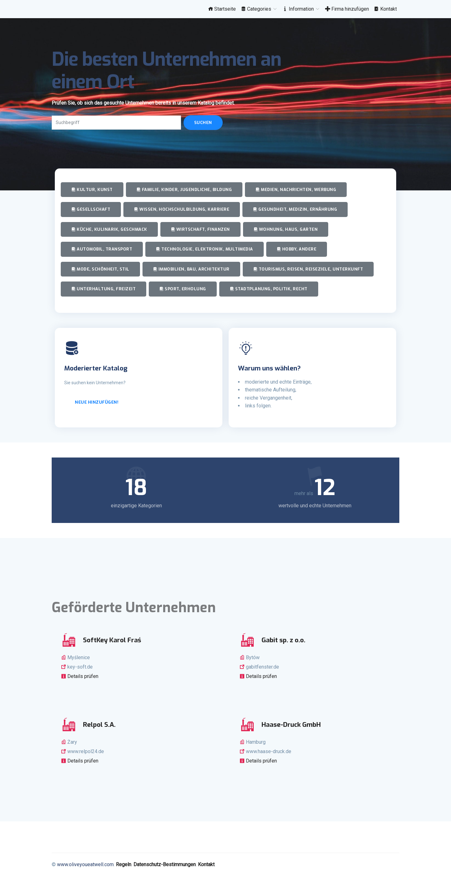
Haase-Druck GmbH (291, 724)
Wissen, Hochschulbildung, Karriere (181, 209)
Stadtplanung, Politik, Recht (269, 289)
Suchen (203, 122)
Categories (259, 9)
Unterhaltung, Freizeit (103, 289)
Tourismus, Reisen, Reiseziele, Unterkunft (308, 269)
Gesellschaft (90, 209)
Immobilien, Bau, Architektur (191, 269)
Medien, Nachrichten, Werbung (296, 189)
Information (301, 9)
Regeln (123, 864)
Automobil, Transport (101, 249)
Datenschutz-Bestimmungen (164, 864)
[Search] (116, 123)
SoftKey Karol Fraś (112, 640)
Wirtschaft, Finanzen (200, 229)
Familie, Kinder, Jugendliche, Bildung (184, 189)
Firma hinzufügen (347, 9)
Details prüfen (82, 676)
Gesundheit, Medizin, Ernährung (295, 209)
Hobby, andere (297, 249)
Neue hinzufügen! (96, 402)
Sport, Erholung (182, 289)
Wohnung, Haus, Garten (286, 229)
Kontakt (385, 9)
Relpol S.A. (99, 724)
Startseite (222, 9)
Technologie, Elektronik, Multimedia (204, 249)
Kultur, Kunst (92, 189)
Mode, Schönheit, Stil (100, 269)
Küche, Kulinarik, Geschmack (109, 229)
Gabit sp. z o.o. (283, 640)
